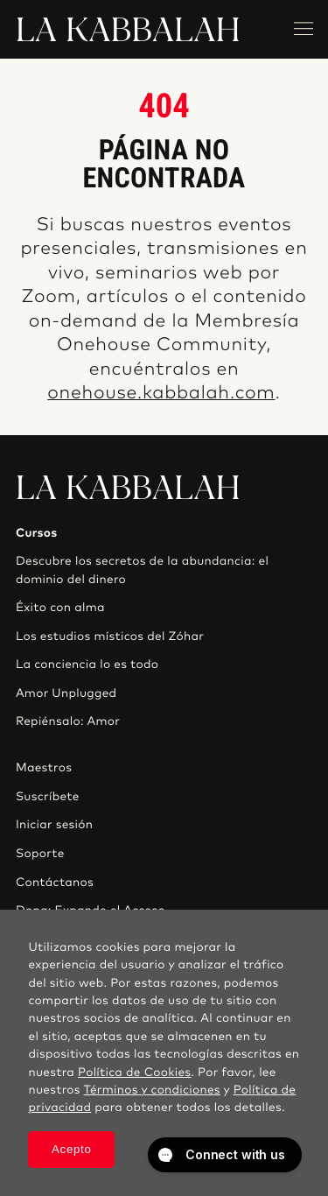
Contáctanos (55, 882)
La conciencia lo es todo (87, 664)
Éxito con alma (60, 608)
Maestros (44, 768)
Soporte (40, 854)
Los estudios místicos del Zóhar (110, 636)
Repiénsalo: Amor (68, 721)
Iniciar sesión (54, 825)
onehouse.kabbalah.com (161, 393)
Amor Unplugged (66, 693)
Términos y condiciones (152, 1090)
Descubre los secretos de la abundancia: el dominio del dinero (142, 570)
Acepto (72, 1149)
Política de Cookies (134, 1072)
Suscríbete (48, 797)
